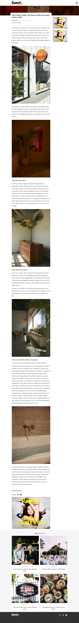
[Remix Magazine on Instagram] (63, 615)
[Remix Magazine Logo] (17, 3)
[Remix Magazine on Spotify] (66, 615)
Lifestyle (15, 20)
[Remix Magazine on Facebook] (60, 615)
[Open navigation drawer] (76, 3)
